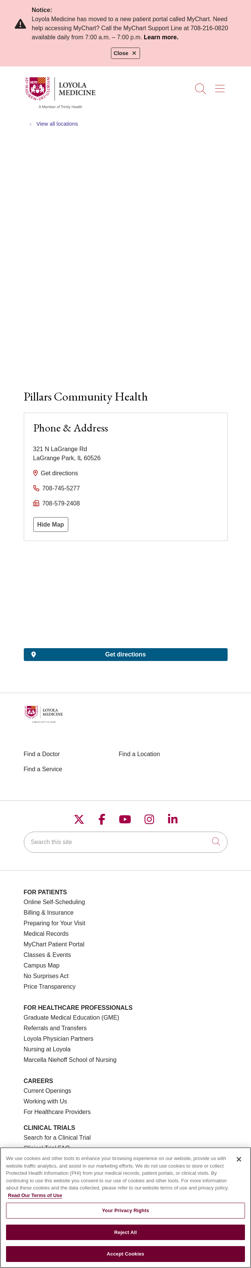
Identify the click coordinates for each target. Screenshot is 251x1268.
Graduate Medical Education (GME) (71, 1017)
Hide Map (50, 524)
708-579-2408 (61, 503)
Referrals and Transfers (55, 1028)
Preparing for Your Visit (54, 923)
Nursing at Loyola (47, 1049)
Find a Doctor (42, 754)
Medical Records (46, 934)
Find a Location (139, 754)
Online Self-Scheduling (54, 902)
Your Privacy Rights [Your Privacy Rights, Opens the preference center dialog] (125, 1210)
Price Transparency (50, 986)
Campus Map (42, 965)
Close (125, 53)
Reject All (125, 1232)
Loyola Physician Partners (59, 1038)
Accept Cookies (125, 1254)
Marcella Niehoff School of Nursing (70, 1060)
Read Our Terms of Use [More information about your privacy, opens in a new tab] (35, 1195)
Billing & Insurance (49, 912)
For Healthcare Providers (57, 1112)
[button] (221, 86)
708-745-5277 (61, 488)
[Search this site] (126, 842)
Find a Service (43, 769)
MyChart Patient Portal (54, 944)
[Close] (239, 1159)
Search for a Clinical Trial (57, 1137)
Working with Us (45, 1101)
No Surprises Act (46, 976)
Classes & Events (47, 955)
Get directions (59, 473)
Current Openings (47, 1091)
